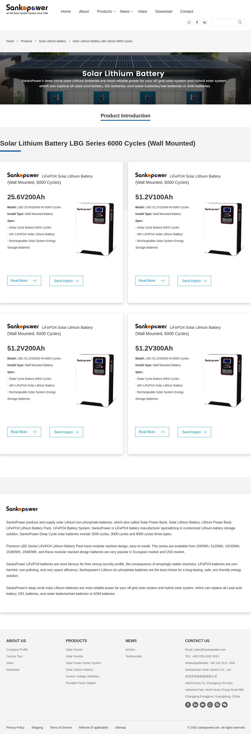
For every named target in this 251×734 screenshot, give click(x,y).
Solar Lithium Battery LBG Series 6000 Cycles (103, 41)
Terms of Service (61, 727)
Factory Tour (14, 656)
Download (163, 11)
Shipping (37, 727)
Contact (186, 11)
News (124, 11)
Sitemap (120, 727)
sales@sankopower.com (210, 649)
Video (142, 11)
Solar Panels (74, 649)
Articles (130, 649)
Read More (19, 280)
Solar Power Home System (83, 663)
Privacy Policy (15, 727)
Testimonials (134, 656)
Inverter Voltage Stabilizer (82, 676)
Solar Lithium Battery (52, 41)
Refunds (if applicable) (93, 727)
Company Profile (17, 649)
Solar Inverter (74, 656)
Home (66, 11)
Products (104, 11)
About (84, 11)
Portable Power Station (81, 683)
